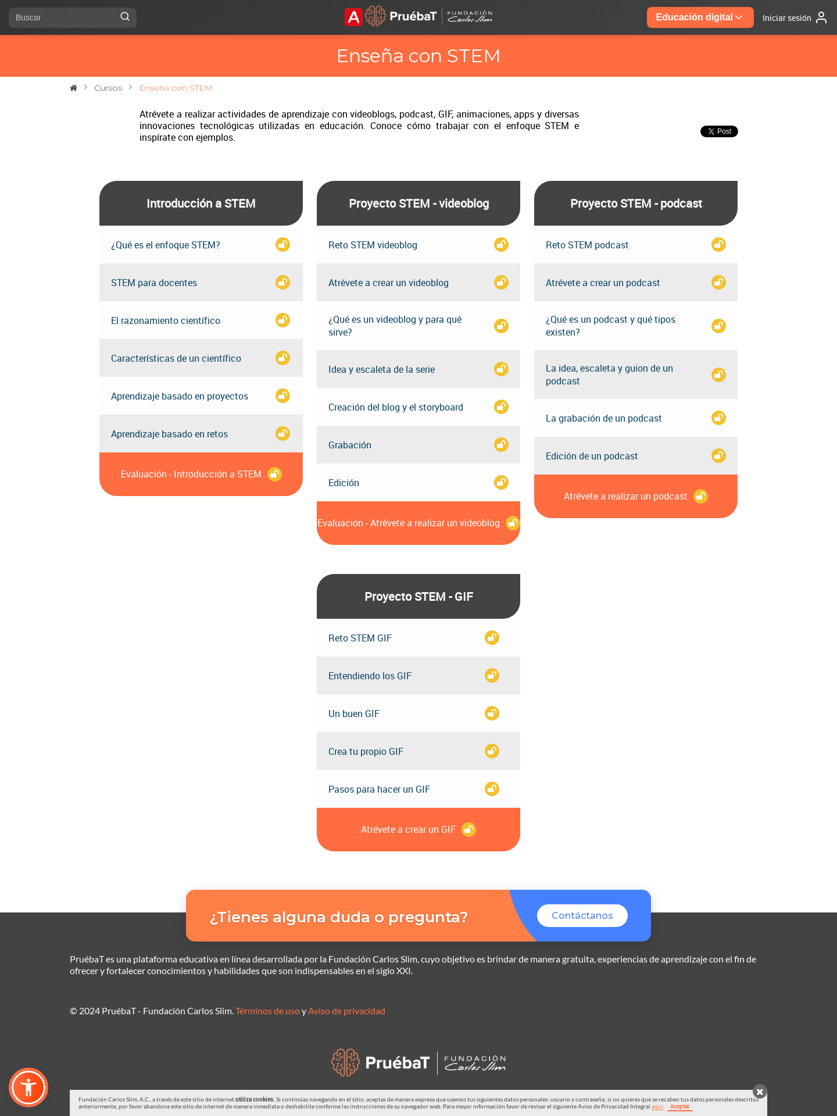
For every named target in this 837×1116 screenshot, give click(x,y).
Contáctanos (582, 915)
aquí (657, 1106)
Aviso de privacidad (346, 1010)
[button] (28, 1087)
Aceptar (680, 1106)
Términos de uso (267, 1010)
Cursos (108, 88)
